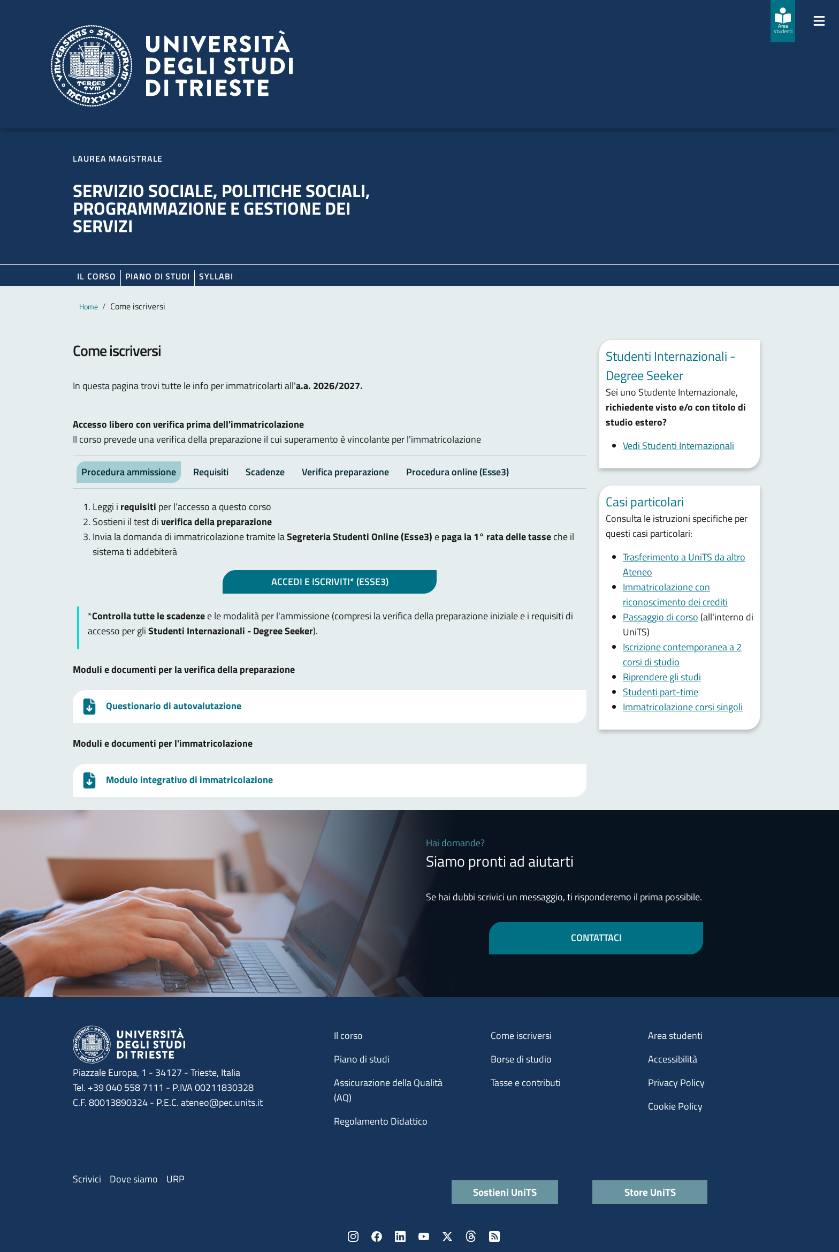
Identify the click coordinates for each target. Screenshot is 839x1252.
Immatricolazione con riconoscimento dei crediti (675, 594)
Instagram (353, 1236)
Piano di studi (362, 1059)
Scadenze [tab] (265, 472)
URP (175, 1179)
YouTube (423, 1236)
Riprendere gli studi (662, 677)
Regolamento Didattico (381, 1121)
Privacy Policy (676, 1082)
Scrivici (87, 1179)
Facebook (376, 1236)
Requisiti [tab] (210, 472)
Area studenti (675, 1035)
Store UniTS (650, 1192)
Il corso (96, 276)
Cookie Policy (675, 1106)
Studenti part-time (660, 692)
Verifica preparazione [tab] (345, 472)
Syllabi (216, 276)
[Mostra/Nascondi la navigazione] (819, 21)
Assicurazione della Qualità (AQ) (388, 1090)
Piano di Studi (157, 276)
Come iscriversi (521, 1035)
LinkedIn (400, 1236)
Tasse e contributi (526, 1082)
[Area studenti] (783, 21)
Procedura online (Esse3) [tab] (457, 472)
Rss (494, 1236)
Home (88, 306)
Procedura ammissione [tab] (128, 472)
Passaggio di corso (660, 617)
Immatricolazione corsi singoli (683, 707)
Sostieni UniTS (505, 1192)
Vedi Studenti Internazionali (678, 445)
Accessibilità (672, 1059)
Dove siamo (134, 1179)
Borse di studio (521, 1059)
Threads (470, 1236)
